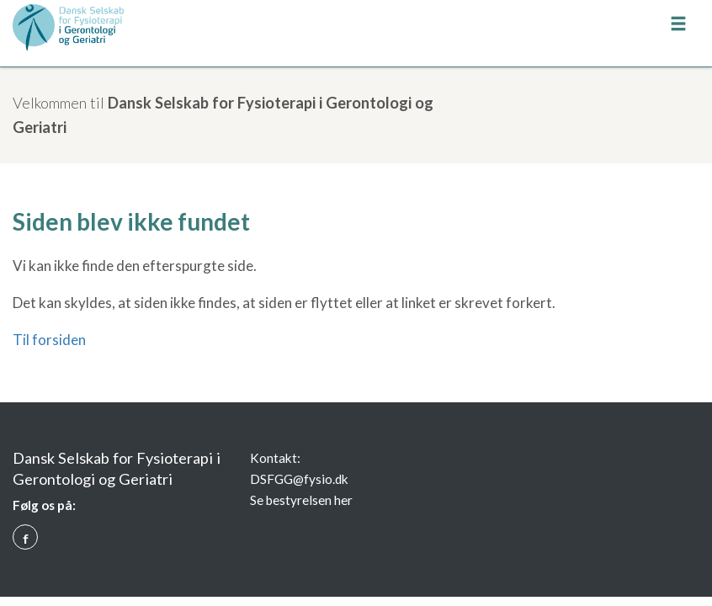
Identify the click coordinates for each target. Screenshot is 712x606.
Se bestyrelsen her (301, 500)
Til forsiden (49, 339)
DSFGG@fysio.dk (299, 478)
